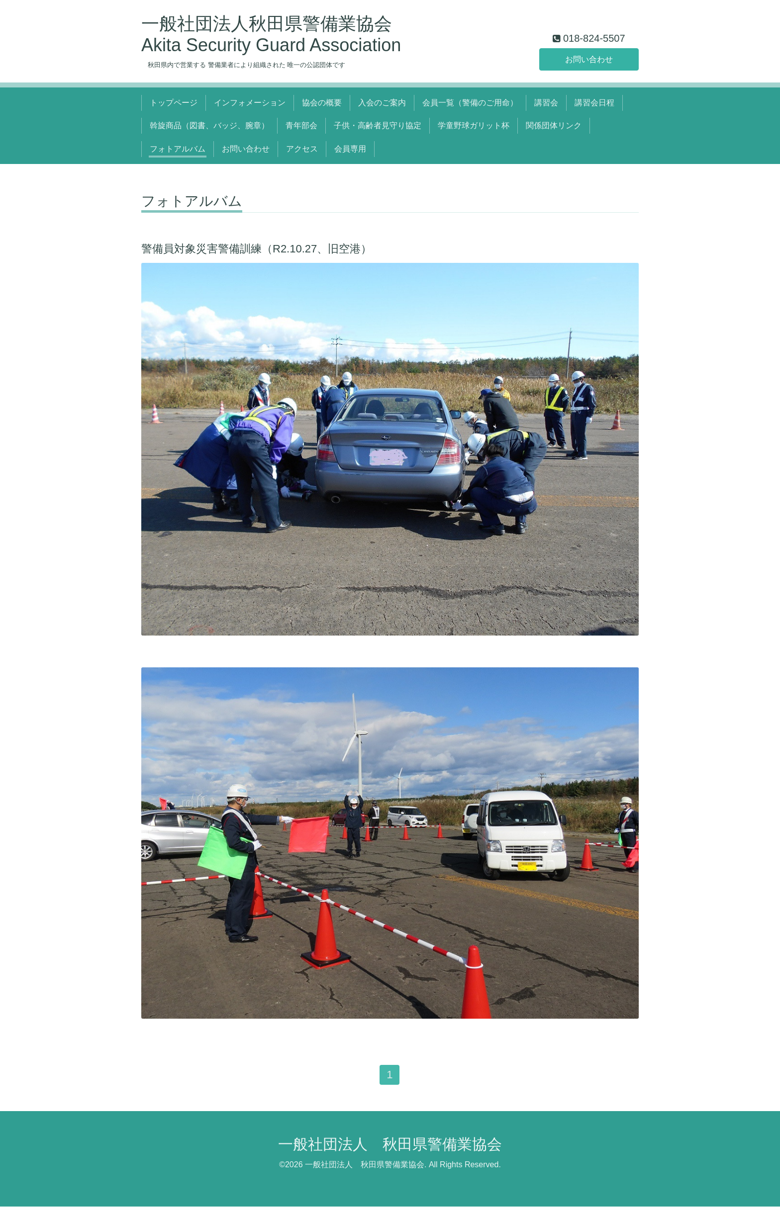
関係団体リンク (554, 125)
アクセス (302, 149)
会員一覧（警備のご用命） (470, 102)
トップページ (173, 102)
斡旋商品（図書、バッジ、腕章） (209, 125)
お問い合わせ (589, 59)
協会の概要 (322, 102)
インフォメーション (250, 102)
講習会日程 (594, 102)
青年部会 (301, 125)
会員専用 (350, 149)
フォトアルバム (177, 149)
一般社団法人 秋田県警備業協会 (390, 1144)
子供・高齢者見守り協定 (377, 125)
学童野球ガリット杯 (473, 125)
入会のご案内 (382, 102)
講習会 (546, 102)
